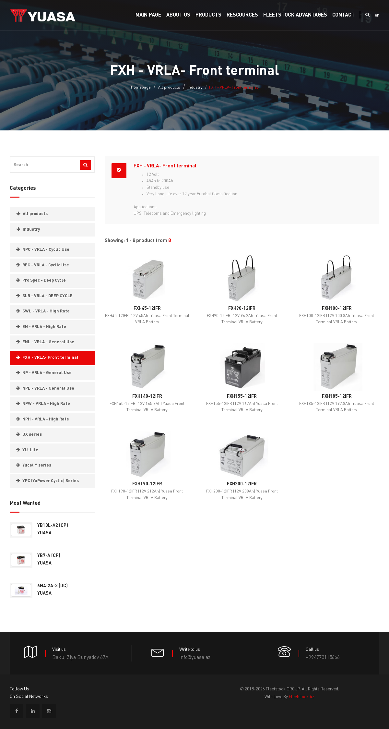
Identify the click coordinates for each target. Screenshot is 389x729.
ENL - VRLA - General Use (48, 342)
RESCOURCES (242, 15)
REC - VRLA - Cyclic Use (45, 265)
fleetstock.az (301, 697)
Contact (343, 15)
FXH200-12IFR (242, 484)
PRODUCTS (208, 15)
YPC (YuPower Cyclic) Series (50, 481)
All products (169, 88)
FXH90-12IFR (241, 308)
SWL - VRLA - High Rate (46, 311)
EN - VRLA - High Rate (44, 327)
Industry (195, 88)
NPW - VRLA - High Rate (46, 404)
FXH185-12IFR (337, 396)
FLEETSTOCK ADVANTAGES (295, 15)
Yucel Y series (36, 465)
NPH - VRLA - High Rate (45, 419)
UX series (32, 434)
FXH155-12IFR (242, 396)
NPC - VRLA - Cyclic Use (45, 250)
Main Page (148, 15)
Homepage (141, 88)
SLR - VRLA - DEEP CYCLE (47, 296)
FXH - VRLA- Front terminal (50, 358)
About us (178, 15)
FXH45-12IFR (147, 308)
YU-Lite (30, 450)
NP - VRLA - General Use (47, 373)
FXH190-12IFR (147, 484)
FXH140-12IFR (147, 396)
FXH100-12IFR (337, 308)
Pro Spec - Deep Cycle (44, 280)
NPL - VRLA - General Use (48, 388)
